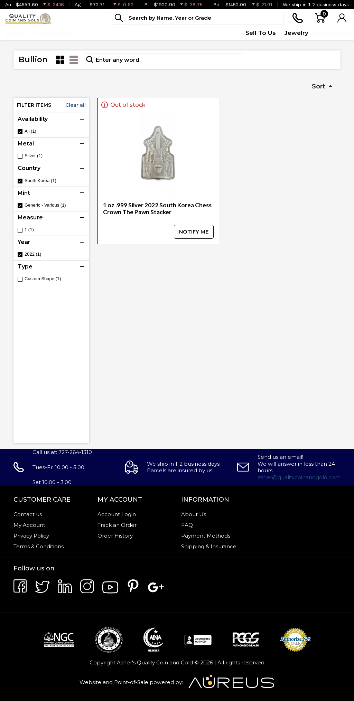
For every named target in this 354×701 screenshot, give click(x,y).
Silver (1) (34, 155)
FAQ (187, 525)
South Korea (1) (40, 180)
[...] (197, 18)
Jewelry (296, 32)
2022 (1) (33, 254)
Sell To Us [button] (260, 32)
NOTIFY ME (193, 231)
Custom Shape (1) (43, 278)
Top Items (174, 32)
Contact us (27, 514)
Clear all (75, 105)
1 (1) (29, 229)
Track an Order (117, 525)
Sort (319, 86)
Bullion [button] (14, 32)
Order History (115, 535)
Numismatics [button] (54, 32)
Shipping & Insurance (208, 546)
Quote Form (218, 32)
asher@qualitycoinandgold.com (299, 477)
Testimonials (330, 32)
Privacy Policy (31, 535)
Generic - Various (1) (45, 205)
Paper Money (103, 32)
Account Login (116, 514)
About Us (193, 514)
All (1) (30, 131)
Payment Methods (205, 535)
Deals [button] (141, 32)
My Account (29, 525)
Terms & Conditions (38, 546)
